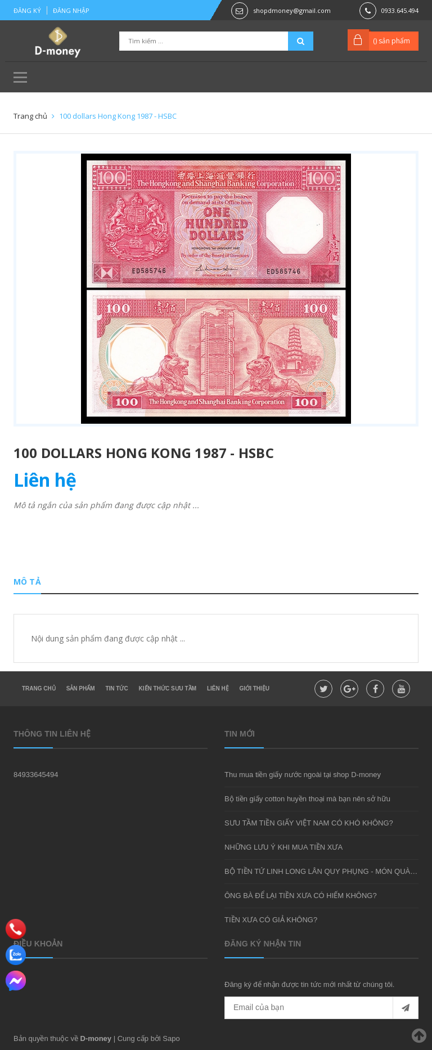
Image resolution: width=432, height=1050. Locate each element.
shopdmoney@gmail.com (292, 10)
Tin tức (116, 688)
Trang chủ (39, 688)
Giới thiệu (254, 688)
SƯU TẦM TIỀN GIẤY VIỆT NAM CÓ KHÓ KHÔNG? (308, 823)
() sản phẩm (391, 41)
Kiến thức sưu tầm (167, 688)
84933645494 (36, 774)
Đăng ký (27, 10)
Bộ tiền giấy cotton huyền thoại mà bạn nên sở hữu (307, 799)
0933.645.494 (399, 10)
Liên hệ (218, 688)
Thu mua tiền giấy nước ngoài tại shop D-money (302, 774)
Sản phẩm (80, 688)
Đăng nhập (71, 10)
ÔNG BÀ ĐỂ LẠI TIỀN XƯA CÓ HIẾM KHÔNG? (300, 895)
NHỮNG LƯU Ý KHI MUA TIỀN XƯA (283, 847)
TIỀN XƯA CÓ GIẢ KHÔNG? (270, 920)
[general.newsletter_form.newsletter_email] (321, 1008)
